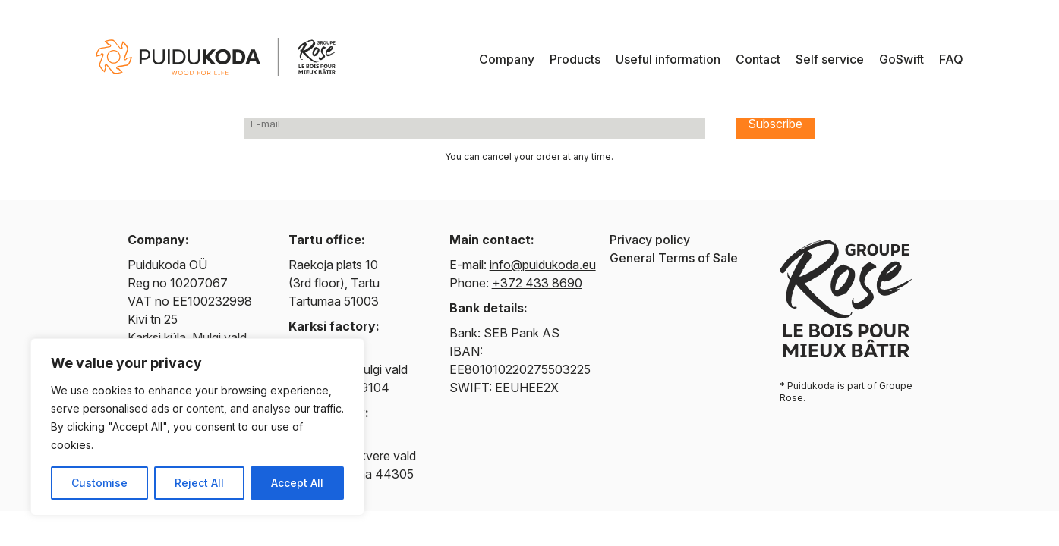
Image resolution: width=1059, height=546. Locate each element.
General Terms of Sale (674, 257)
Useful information (668, 59)
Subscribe (775, 123)
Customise (99, 482)
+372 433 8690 (537, 282)
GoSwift (901, 59)
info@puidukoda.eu (543, 264)
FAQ (951, 59)
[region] (197, 427)
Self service (830, 59)
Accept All (297, 482)
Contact (758, 59)
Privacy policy (650, 239)
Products (575, 59)
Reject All (199, 482)
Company (506, 59)
